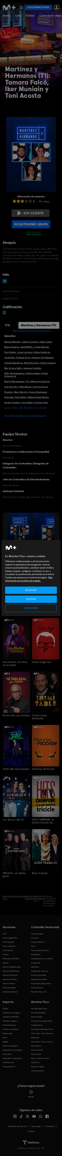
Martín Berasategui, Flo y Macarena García (27, 381)
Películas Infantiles (11, 958)
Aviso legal (36, 1126)
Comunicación (37, 1071)
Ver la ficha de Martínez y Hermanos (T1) (25, 415)
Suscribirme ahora (38, 7)
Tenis (5, 1037)
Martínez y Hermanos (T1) (38, 325)
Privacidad (49, 1126)
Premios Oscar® (38, 975)
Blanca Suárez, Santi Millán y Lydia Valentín (26, 347)
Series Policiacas (10, 975)
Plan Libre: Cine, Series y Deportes (42, 1035)
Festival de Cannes (39, 971)
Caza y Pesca (37, 987)
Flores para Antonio (40, 950)
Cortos (6, 954)
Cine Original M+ (10, 938)
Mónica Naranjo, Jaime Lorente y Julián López (28, 341)
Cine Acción (8, 950)
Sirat (33, 946)
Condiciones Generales (41, 1021)
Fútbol (30, 15)
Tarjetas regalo (37, 1066)
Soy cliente (31, 213)
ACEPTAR (31, 599)
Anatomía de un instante (42, 958)
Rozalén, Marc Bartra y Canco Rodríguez (25, 392)
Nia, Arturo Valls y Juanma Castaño (22, 368)
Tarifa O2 (35, 1062)
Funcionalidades (38, 1013)
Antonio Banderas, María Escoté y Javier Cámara (30, 363)
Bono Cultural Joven (40, 1058)
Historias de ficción (43, 769)
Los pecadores (37, 942)
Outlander (35, 954)
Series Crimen (9, 983)
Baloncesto (8, 1033)
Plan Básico (36, 1046)
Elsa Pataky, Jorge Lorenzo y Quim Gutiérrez (27, 352)
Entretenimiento (10, 992)
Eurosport (7, 1054)
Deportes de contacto (12, 1050)
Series (7, 15)
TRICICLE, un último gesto (14, 875)
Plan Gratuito (37, 1050)
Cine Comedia (9, 946)
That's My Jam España (16, 769)
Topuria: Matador (10, 1046)
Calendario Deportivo (12, 1058)
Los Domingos (37, 934)
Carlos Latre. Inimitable (39, 717)
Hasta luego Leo (41, 662)
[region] (30, 578)
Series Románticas (11, 971)
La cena (34, 938)
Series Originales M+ (12, 967)
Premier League (10, 1021)
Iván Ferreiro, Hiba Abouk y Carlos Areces (26, 386)
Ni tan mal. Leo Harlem (16, 715)
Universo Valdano (10, 1029)
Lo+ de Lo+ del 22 (13, 819)
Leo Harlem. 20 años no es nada (15, 664)
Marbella (35, 967)
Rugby (5, 1042)
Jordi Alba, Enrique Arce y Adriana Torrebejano (29, 357)
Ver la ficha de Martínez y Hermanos (32, 330)
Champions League (11, 1013)
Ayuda (31, 1094)
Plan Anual (36, 1054)
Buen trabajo (40, 873)
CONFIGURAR (31, 608)
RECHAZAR (31, 590)
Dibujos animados (39, 979)
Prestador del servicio (17, 1126)
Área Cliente (36, 1017)
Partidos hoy (8, 1062)
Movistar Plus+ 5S (38, 992)
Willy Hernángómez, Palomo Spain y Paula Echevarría (26, 374)
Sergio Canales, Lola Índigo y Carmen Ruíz (26, 402)
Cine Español (8, 942)
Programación (9, 1066)
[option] (20, 531)
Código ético (36, 1025)
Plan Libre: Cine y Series (42, 1042)
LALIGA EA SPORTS (11, 1017)
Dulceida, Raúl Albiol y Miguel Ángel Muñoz (26, 397)
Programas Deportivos (41, 983)
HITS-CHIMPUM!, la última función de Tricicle (43, 821)
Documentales (9, 987)
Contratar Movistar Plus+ (42, 1029)
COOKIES (31, 1131)
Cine (18, 15)
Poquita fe (35, 963)
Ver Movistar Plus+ (39, 1008)
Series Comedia (10, 979)
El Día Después (9, 1025)
